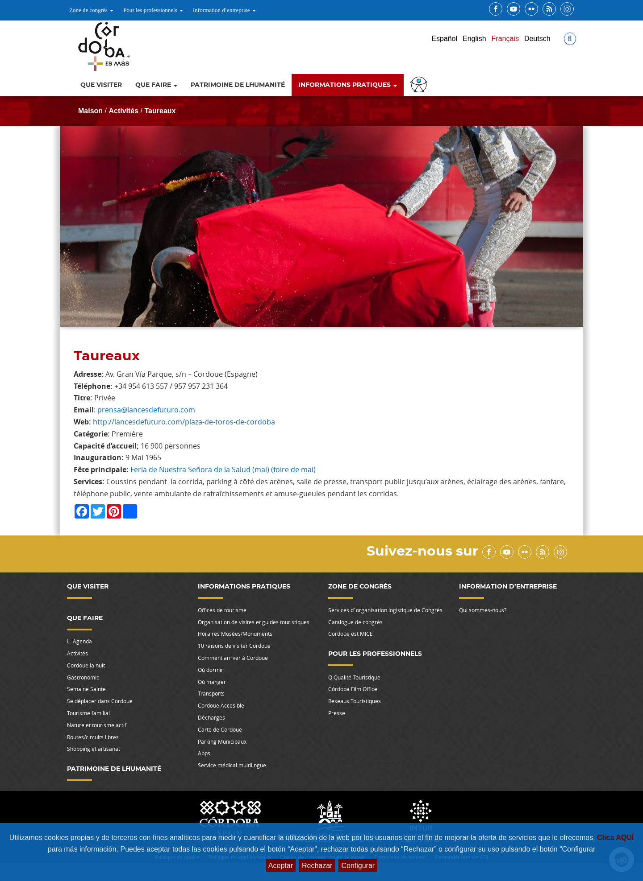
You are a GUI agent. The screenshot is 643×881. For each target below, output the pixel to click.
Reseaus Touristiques (354, 700)
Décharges (211, 717)
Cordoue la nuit (86, 665)
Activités (123, 111)
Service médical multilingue (232, 765)
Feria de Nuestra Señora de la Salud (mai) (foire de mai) (223, 469)
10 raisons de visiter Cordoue (234, 645)
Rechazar (317, 865)
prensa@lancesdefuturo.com (146, 410)
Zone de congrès (91, 10)
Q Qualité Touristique (354, 677)
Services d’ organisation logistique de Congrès (385, 609)
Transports (211, 693)
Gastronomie (83, 677)
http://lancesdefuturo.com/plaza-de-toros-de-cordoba (184, 422)
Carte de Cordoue (220, 729)
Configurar (358, 865)
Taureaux (160, 111)
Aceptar (280, 865)
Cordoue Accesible (221, 705)
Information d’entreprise (224, 10)
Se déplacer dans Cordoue (100, 700)
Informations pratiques (347, 85)
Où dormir (210, 669)
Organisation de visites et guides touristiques (253, 622)
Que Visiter (101, 85)
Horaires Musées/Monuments (235, 633)
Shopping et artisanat (93, 748)
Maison (90, 111)
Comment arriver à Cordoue (233, 657)
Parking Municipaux (222, 741)
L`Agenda (79, 641)
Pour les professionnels (153, 10)
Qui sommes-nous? (482, 609)
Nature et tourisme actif (96, 725)
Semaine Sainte (86, 688)
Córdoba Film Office (352, 688)
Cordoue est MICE (350, 633)
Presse (336, 712)
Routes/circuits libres (93, 737)
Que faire (156, 85)
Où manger (212, 681)
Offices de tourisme (222, 609)
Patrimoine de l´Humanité (238, 85)
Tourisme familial (88, 712)
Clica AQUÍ (615, 837)
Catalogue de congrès (355, 622)
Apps (204, 753)
